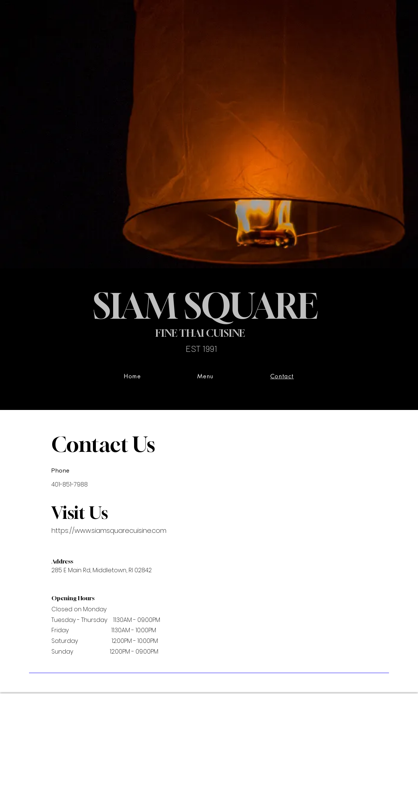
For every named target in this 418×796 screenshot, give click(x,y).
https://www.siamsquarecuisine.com (108, 530)
